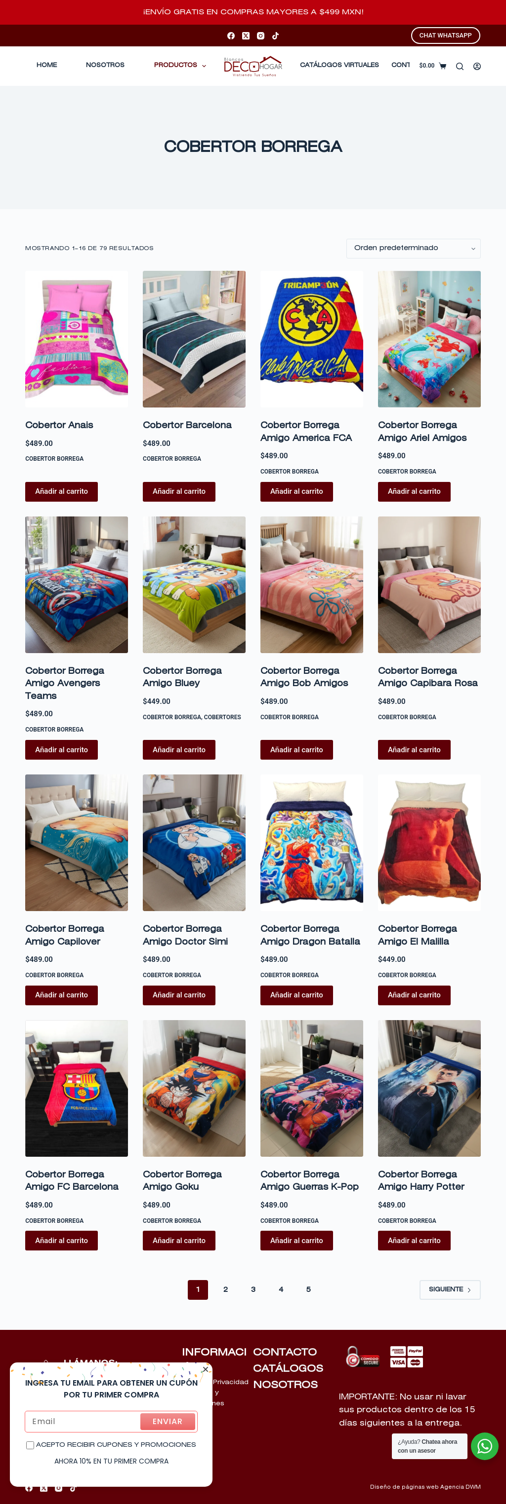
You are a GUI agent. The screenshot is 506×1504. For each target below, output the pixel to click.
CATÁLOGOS (288, 1369)
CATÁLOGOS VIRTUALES (339, 66)
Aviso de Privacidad (215, 1382)
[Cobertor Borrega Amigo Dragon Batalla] (311, 842)
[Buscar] (460, 66)
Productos (182, 66)
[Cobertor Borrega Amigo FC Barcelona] (76, 1088)
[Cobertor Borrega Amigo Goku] (194, 1088)
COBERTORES (222, 717)
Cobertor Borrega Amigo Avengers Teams (64, 684)
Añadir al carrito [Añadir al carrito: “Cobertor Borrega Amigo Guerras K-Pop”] (296, 1240)
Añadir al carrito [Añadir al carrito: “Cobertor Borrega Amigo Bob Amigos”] (296, 749)
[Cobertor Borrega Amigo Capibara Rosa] (429, 584)
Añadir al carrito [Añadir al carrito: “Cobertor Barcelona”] (179, 491)
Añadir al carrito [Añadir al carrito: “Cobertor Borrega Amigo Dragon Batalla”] (296, 994)
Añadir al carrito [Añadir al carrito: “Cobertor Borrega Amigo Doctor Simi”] (179, 994)
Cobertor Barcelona (187, 426)
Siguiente (450, 1290)
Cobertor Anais (59, 426)
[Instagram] (260, 35)
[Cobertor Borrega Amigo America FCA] (311, 339)
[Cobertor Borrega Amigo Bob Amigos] (311, 584)
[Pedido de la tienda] (413, 248)
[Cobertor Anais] (76, 339)
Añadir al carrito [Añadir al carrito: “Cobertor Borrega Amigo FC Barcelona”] (61, 1240)
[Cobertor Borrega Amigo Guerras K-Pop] (311, 1088)
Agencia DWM (460, 1487)
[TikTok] (275, 35)
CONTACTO (285, 1352)
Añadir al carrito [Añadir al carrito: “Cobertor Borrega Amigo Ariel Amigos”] (414, 491)
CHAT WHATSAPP (446, 35)
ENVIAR (168, 1421)
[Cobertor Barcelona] (194, 339)
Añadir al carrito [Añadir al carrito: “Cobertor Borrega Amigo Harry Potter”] (414, 1240)
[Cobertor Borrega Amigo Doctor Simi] (194, 842)
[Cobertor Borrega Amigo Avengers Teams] (76, 584)
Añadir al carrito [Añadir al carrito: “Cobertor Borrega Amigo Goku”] (179, 1240)
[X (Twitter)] (246, 35)
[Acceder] (477, 66)
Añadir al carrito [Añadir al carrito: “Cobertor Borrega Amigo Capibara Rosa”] (414, 749)
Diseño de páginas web (404, 1487)
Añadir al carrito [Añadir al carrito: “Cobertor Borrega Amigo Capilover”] (61, 994)
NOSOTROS (285, 1385)
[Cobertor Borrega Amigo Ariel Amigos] (429, 339)
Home (47, 66)
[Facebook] (231, 35)
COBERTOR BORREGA (54, 458)
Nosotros (105, 66)
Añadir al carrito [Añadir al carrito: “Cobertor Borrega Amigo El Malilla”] (414, 994)
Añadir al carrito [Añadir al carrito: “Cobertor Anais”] (61, 491)
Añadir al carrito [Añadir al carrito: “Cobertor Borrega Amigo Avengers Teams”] (61, 749)
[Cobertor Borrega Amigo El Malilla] (429, 842)
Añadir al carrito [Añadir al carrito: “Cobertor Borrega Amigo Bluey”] (179, 749)
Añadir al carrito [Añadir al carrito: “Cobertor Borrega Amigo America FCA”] (296, 491)
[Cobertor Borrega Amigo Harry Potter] (429, 1088)
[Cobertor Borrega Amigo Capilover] (76, 842)
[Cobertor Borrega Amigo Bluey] (194, 584)
